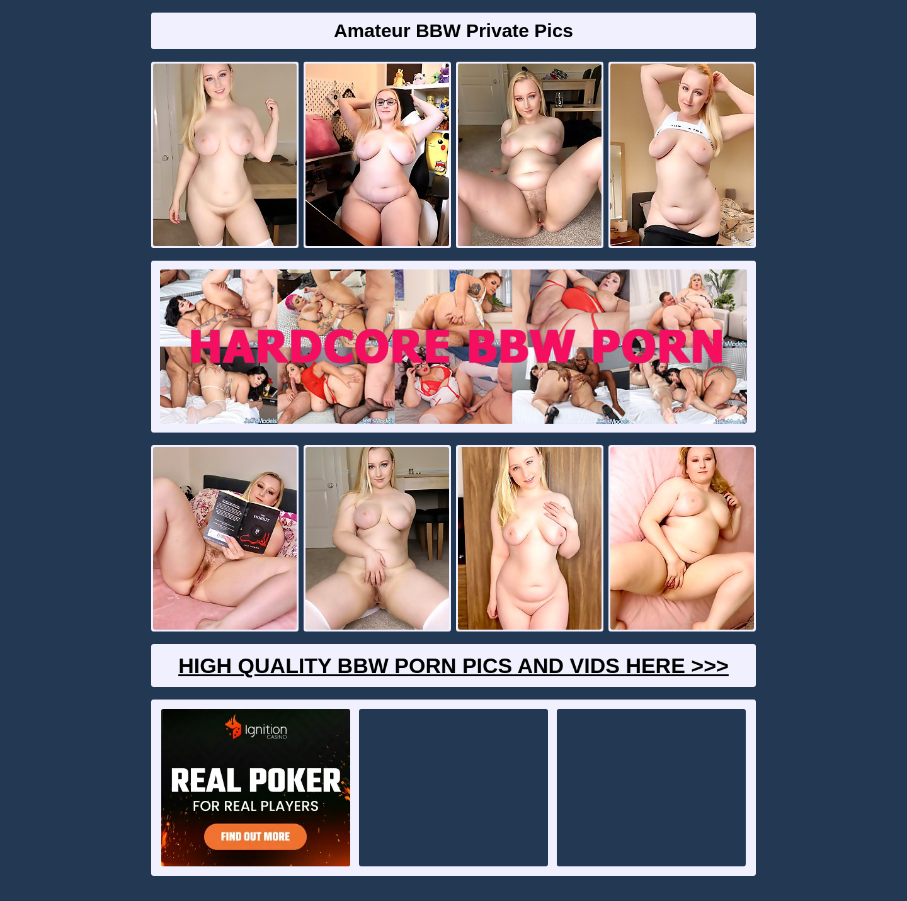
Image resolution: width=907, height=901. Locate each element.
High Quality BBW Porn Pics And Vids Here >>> (453, 665)
